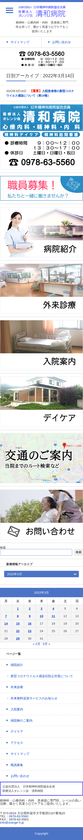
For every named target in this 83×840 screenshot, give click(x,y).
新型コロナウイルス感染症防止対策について (42, 676)
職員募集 (17, 765)
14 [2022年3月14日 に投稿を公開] (6, 623)
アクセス (17, 742)
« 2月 (36, 644)
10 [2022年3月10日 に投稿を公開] (41, 616)
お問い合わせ (20, 776)
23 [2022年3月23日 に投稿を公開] (29, 631)
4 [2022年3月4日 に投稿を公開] (53, 608)
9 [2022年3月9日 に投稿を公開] (29, 616)
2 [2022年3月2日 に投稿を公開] (29, 608)
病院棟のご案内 (21, 720)
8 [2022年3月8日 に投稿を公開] (18, 616)
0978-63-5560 (18, 816)
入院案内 (17, 709)
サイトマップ (20, 753)
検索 (3, 547)
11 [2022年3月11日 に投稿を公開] (53, 616)
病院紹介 (17, 665)
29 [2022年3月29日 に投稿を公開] (18, 638)
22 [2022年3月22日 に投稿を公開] (18, 631)
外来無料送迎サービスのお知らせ (34, 698)
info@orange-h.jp (12, 822)
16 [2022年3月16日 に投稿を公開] (29, 623)
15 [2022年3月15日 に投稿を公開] (18, 623)
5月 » (46, 644)
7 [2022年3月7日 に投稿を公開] (6, 616)
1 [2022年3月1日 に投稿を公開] (18, 608)
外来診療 (17, 687)
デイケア (17, 731)
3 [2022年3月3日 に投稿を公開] (41, 608)
